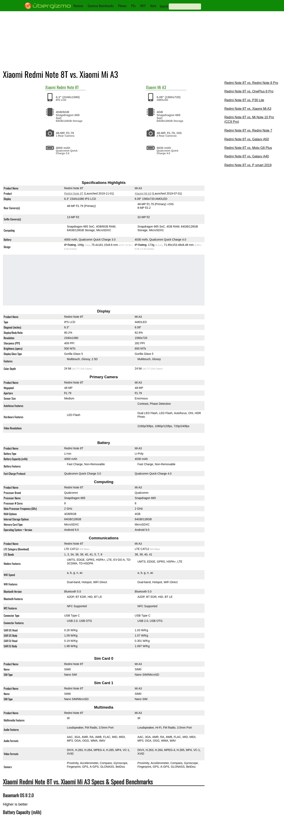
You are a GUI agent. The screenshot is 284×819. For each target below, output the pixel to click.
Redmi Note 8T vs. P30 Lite (244, 100)
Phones (122, 5)
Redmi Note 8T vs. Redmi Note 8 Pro (251, 83)
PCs (133, 5)
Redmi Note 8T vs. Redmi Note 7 (248, 130)
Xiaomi (50, 87)
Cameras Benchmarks (101, 5)
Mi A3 (161, 87)
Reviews (78, 5)
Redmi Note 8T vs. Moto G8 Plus (248, 148)
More (153, 5)
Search (164, 6)
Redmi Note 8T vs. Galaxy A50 (246, 139)
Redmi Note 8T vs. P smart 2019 (248, 165)
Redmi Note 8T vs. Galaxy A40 (246, 156)
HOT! (143, 5)
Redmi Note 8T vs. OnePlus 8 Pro (248, 91)
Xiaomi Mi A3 (143, 193)
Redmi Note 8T (68, 87)
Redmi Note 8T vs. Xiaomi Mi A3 (247, 108)
